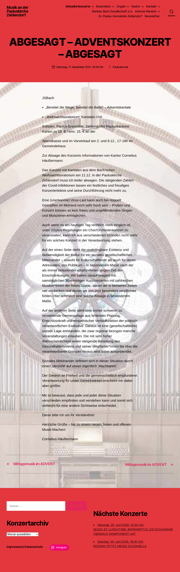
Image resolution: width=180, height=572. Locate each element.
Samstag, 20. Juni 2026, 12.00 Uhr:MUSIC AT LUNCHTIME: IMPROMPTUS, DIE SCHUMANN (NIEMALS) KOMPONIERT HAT (133, 529)
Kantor (135, 6)
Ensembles (103, 6)
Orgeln (121, 6)
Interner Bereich (145, 11)
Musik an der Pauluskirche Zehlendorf (18, 11)
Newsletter (152, 16)
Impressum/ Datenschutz (25, 546)
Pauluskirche (121, 67)
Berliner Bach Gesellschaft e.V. (112, 11)
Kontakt (151, 6)
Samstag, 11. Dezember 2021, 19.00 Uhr (80, 67)
